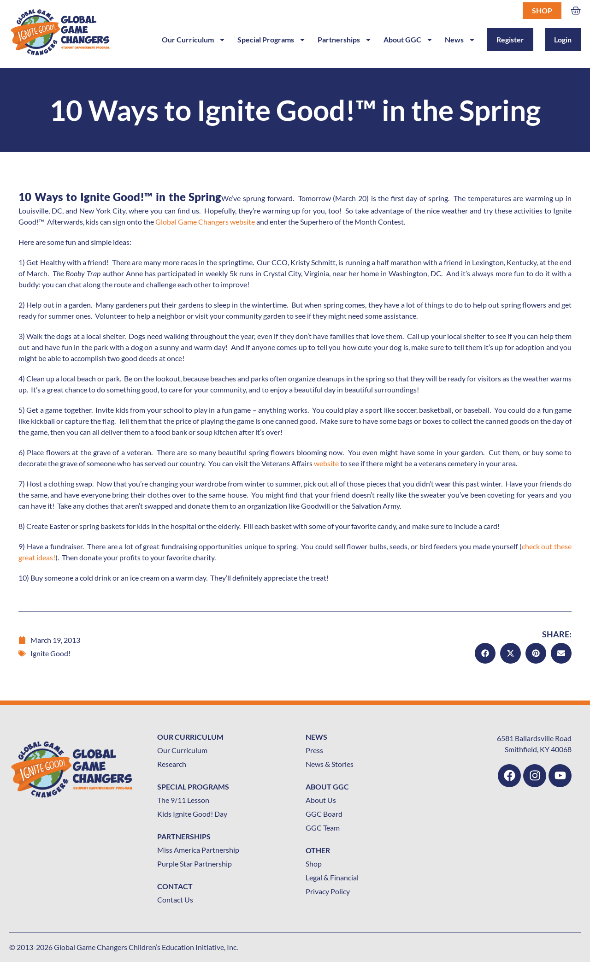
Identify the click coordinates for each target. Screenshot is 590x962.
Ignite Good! (50, 653)
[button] (485, 653)
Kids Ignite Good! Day (192, 813)
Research (171, 764)
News (460, 39)
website (326, 463)
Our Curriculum (194, 39)
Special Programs (271, 39)
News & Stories (330, 764)
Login (563, 39)
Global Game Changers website (205, 221)
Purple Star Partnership (194, 863)
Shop (542, 10)
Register (510, 39)
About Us (321, 800)
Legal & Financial (332, 877)
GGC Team (323, 827)
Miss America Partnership (198, 849)
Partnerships (345, 39)
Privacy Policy (328, 891)
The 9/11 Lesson (183, 800)
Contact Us (175, 899)
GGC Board (324, 813)
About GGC (408, 39)
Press (314, 750)
